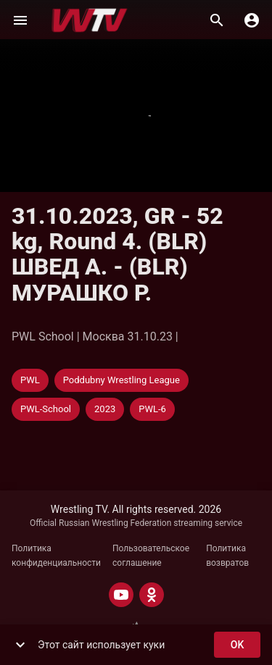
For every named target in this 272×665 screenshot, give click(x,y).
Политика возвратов (227, 555)
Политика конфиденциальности (56, 555)
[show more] (20, 644)
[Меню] (20, 20)
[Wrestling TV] (89, 20)
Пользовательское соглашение (150, 555)
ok (237, 645)
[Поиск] (216, 20)
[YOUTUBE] (121, 594)
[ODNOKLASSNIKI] (151, 594)
